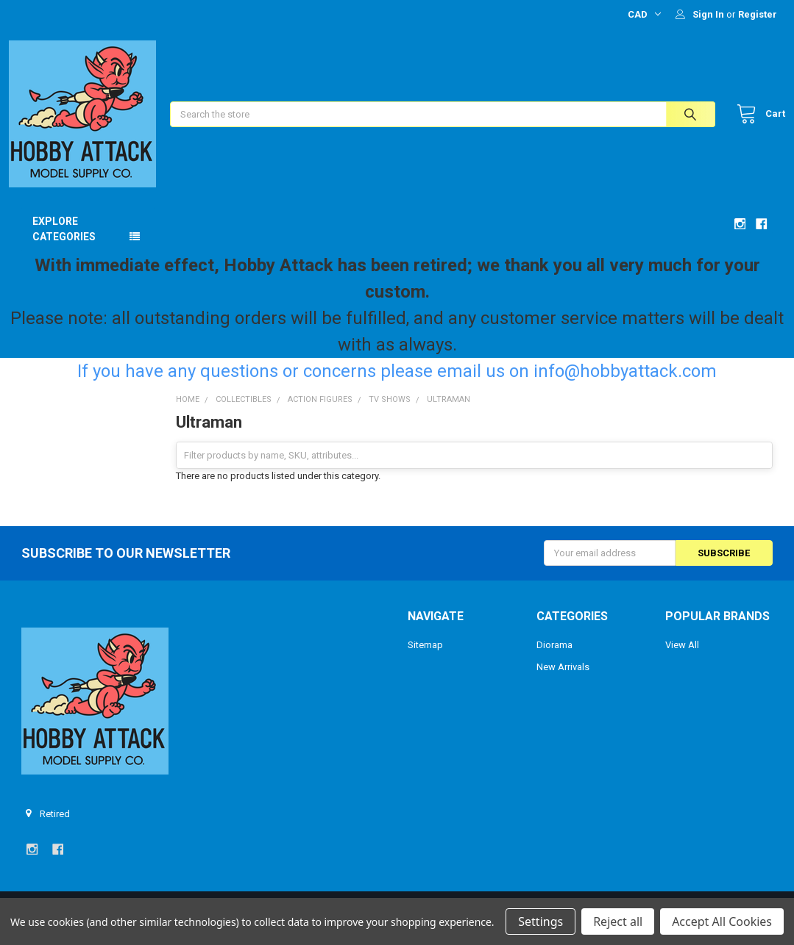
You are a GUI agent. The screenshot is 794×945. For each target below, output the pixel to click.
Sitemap (425, 658)
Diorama (554, 658)
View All (682, 658)
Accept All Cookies (722, 921)
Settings (540, 921)
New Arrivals (562, 680)
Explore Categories (64, 242)
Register (757, 14)
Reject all (617, 921)
